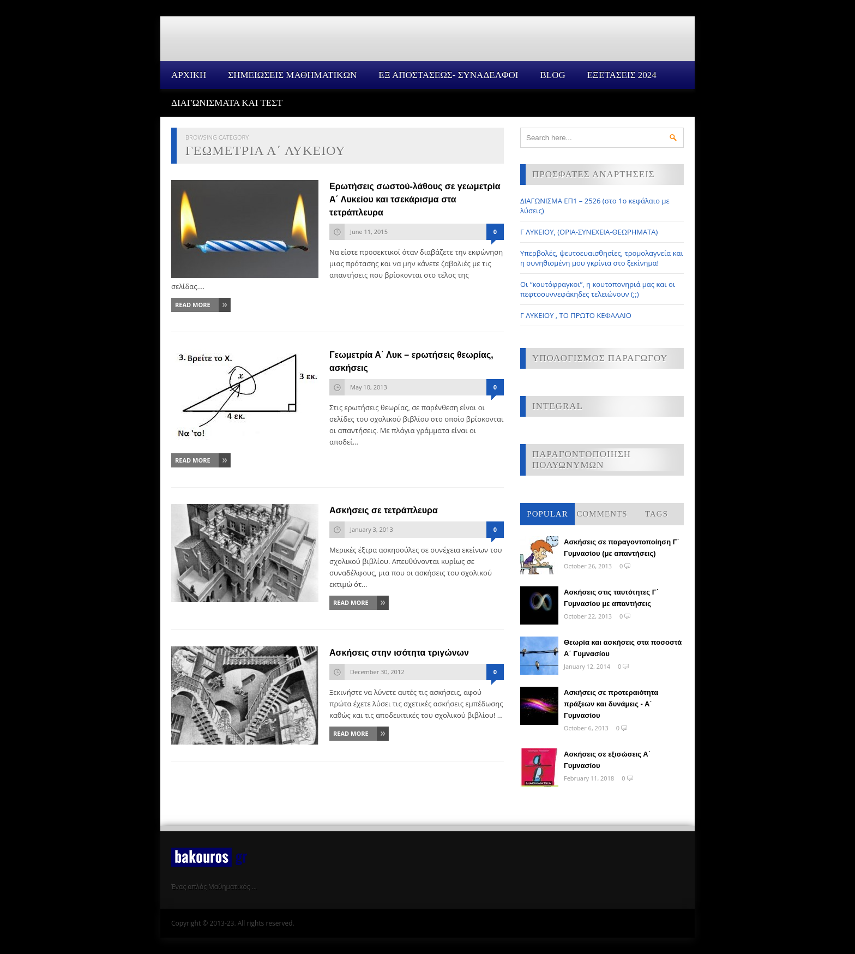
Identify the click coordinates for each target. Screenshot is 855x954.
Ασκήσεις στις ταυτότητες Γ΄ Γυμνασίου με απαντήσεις (611, 598)
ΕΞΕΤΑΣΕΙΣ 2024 (622, 75)
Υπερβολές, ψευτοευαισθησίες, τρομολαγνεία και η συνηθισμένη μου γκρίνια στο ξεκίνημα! (601, 258)
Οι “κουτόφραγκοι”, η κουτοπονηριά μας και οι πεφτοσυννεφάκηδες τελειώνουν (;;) (597, 289)
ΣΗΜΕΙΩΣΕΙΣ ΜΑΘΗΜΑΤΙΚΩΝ (292, 75)
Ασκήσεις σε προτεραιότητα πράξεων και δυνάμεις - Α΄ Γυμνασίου (611, 703)
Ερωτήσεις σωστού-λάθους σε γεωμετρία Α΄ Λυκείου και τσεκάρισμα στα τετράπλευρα (415, 199)
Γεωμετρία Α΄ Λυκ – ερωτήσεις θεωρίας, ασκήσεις (411, 361)
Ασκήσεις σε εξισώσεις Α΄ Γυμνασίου (607, 760)
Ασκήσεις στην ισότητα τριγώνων (399, 652)
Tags (656, 513)
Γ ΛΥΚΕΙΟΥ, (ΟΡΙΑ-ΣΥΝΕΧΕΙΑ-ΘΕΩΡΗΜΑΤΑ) (589, 232)
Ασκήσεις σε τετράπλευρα (383, 510)
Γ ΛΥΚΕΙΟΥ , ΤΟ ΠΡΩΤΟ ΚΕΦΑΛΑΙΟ (575, 315)
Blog (552, 75)
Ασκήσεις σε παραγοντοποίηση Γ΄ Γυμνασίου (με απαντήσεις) (621, 547)
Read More (192, 305)
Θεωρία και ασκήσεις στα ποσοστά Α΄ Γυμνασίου (623, 648)
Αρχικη (188, 75)
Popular (547, 513)
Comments (601, 513)
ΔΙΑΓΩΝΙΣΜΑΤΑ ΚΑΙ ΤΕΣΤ (227, 103)
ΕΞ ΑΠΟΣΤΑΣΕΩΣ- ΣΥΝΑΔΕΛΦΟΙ (448, 75)
